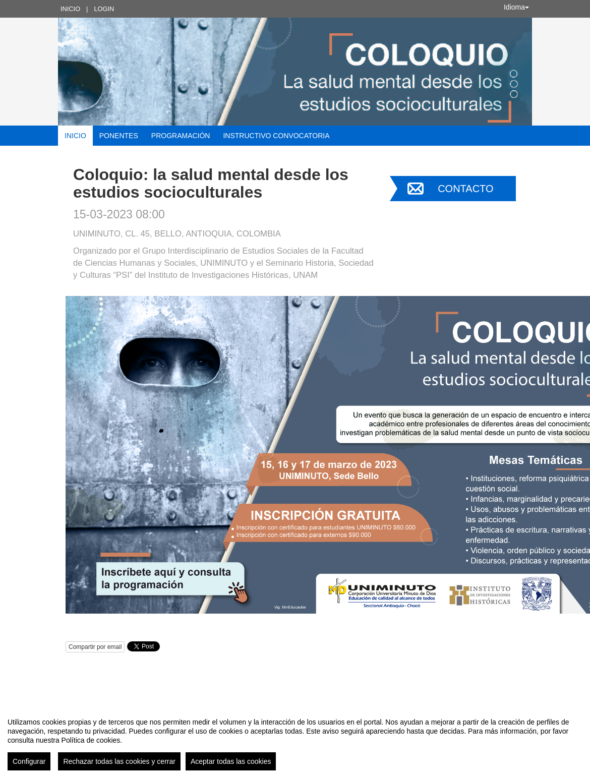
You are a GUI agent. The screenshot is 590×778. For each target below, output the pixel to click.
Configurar (29, 761)
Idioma (516, 7)
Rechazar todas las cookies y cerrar (119, 761)
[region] (295, 740)
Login (104, 9)
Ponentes (118, 136)
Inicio (70, 9)
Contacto (465, 188)
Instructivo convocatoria (276, 136)
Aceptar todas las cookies (231, 761)
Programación (180, 136)
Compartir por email (95, 646)
